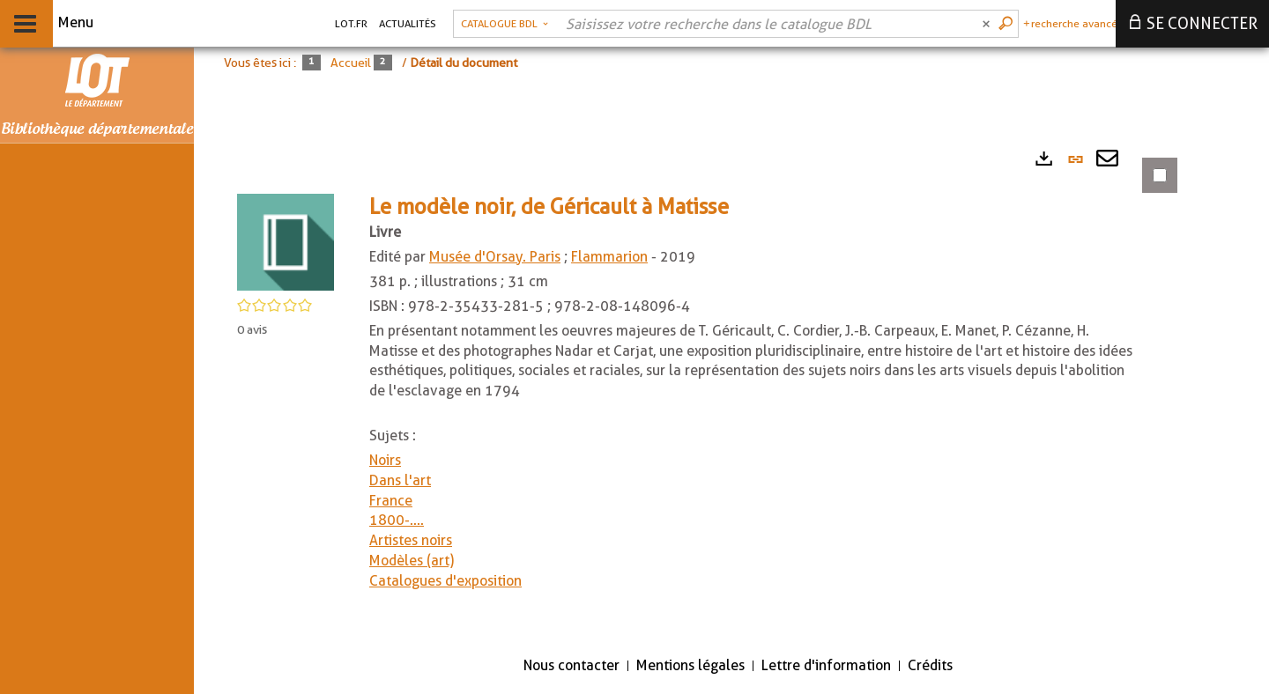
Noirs (385, 460)
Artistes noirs (410, 540)
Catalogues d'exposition (445, 580)
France (390, 500)
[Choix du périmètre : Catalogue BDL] (504, 24)
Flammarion (609, 256)
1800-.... (396, 520)
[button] (285, 241)
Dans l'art (400, 480)
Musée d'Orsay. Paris (494, 256)
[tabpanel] (696, 390)
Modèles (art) (411, 560)
